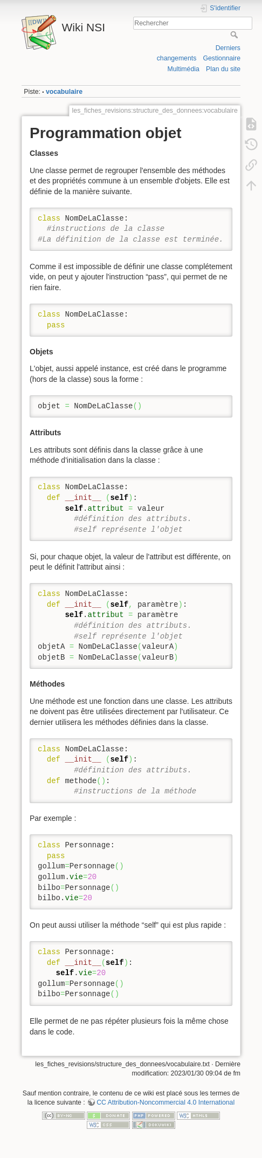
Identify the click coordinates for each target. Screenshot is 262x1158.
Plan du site (223, 69)
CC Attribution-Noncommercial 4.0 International (165, 1102)
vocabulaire (64, 91)
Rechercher (235, 34)
